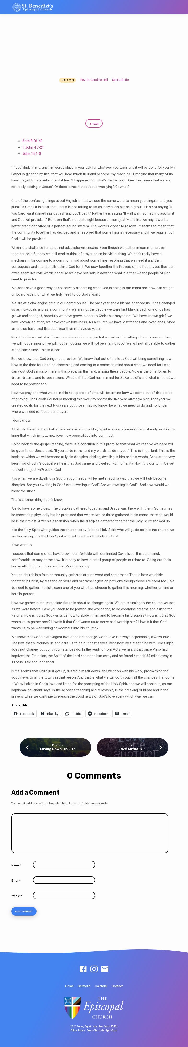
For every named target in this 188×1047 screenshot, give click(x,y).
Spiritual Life (120, 79)
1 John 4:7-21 (33, 147)
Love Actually (130, 749)
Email (16, 880)
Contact (117, 986)
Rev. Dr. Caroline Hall (94, 79)
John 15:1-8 (31, 153)
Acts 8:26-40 (32, 141)
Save (94, 124)
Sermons (84, 986)
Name (16, 865)
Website (16, 896)
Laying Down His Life (58, 749)
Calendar (101, 986)
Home (69, 986)
